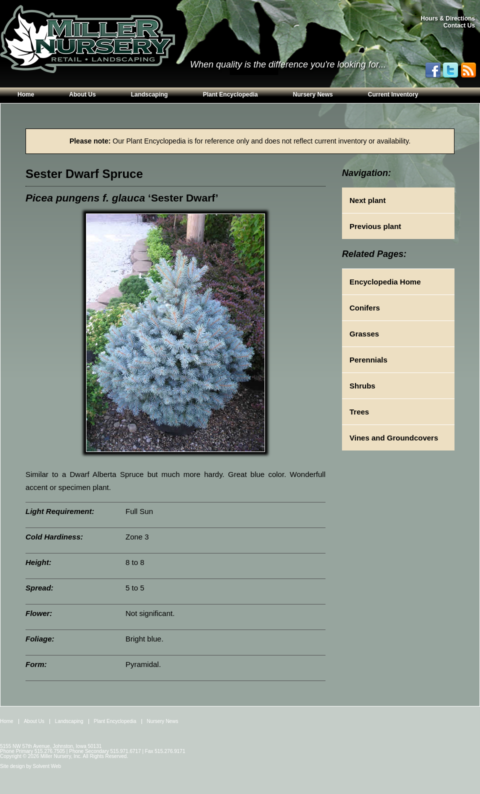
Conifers (365, 308)
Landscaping (149, 94)
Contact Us (459, 25)
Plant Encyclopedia (230, 94)
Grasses (364, 334)
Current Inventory (393, 94)
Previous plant (375, 226)
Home (26, 94)
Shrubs (363, 386)
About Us (82, 94)
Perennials (369, 360)
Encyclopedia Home (385, 282)
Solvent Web (47, 766)
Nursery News (313, 94)
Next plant (368, 200)
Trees (359, 412)
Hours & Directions (447, 18)
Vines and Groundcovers (394, 438)
